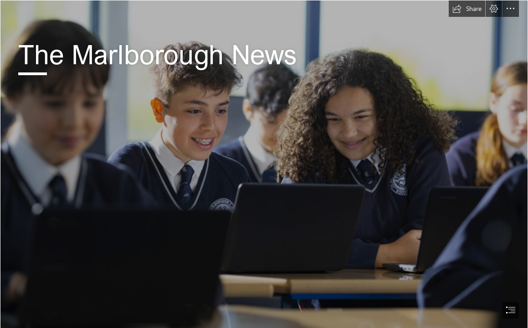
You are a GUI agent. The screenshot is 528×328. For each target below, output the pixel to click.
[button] (467, 8)
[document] (264, 164)
